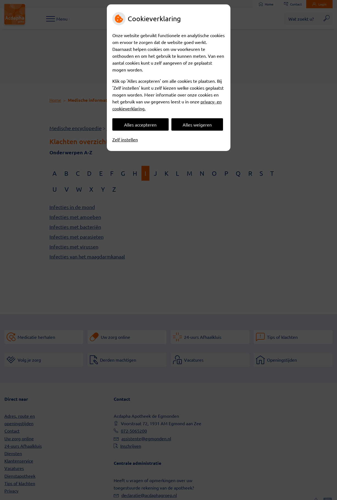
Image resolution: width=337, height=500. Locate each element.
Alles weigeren (197, 124)
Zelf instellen (125, 139)
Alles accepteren (140, 124)
